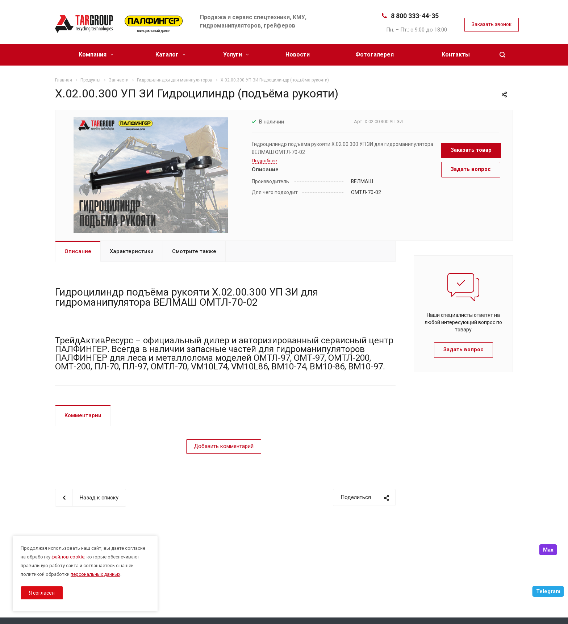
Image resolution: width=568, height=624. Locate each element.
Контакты (456, 54)
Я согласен (42, 593)
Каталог (170, 54)
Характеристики (132, 251)
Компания (96, 54)
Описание (77, 251)
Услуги (236, 54)
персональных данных (95, 574)
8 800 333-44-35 (415, 16)
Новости (297, 54)
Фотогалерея (374, 54)
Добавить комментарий (224, 446)
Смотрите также (194, 251)
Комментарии (82, 415)
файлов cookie (67, 557)
